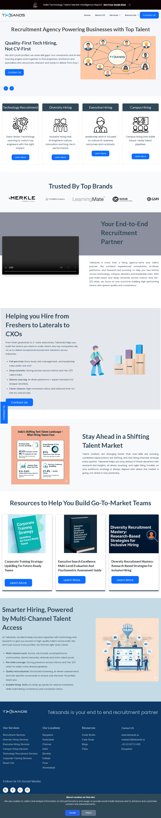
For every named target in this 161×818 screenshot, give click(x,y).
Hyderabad (48, 739)
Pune (45, 763)
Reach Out (8, 763)
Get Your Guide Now (114, 4)
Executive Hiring (100, 107)
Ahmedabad (48, 767)
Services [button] (114, 15)
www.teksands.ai (130, 735)
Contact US (127, 728)
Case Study (88, 739)
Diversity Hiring (60, 107)
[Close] (129, 4)
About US (100, 15)
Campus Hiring (140, 107)
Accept (72, 813)
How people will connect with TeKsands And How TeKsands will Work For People (40, 255)
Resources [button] (131, 15)
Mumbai (46, 753)
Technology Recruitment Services (20, 753)
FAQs (85, 749)
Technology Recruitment (20, 107)
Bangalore (47, 735)
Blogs (85, 744)
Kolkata (46, 758)
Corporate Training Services (17, 758)
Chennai (46, 744)
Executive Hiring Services (16, 744)
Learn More (20, 157)
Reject (89, 813)
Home (87, 15)
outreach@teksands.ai (133, 739)
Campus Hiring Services (15, 749)
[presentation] (6, 88)
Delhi (45, 749)
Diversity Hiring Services (15, 739)
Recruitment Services (14, 735)
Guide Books (88, 735)
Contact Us (149, 15)
